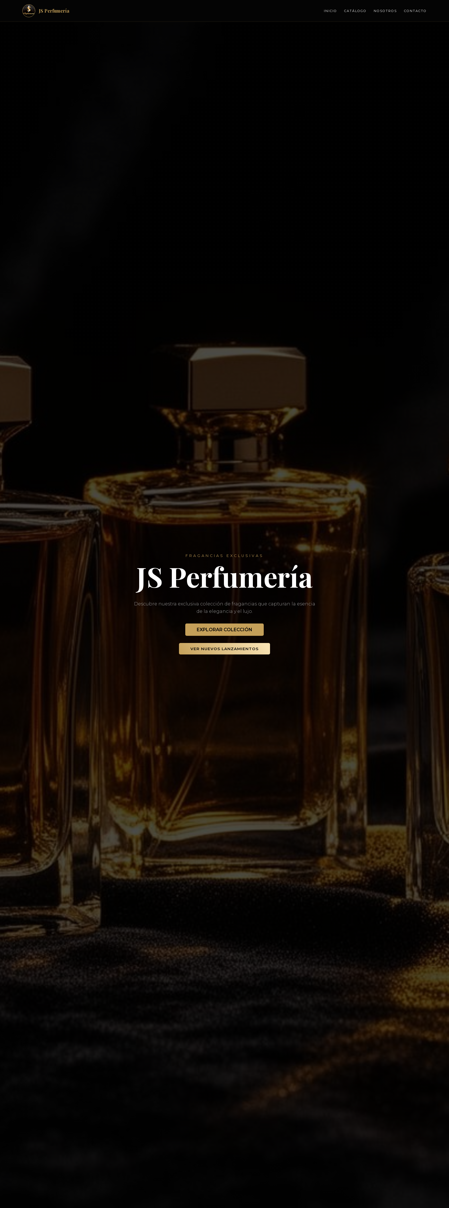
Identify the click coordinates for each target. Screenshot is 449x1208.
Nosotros (385, 11)
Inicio (330, 11)
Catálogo (355, 11)
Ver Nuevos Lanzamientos (224, 648)
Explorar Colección (224, 629)
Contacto (415, 11)
